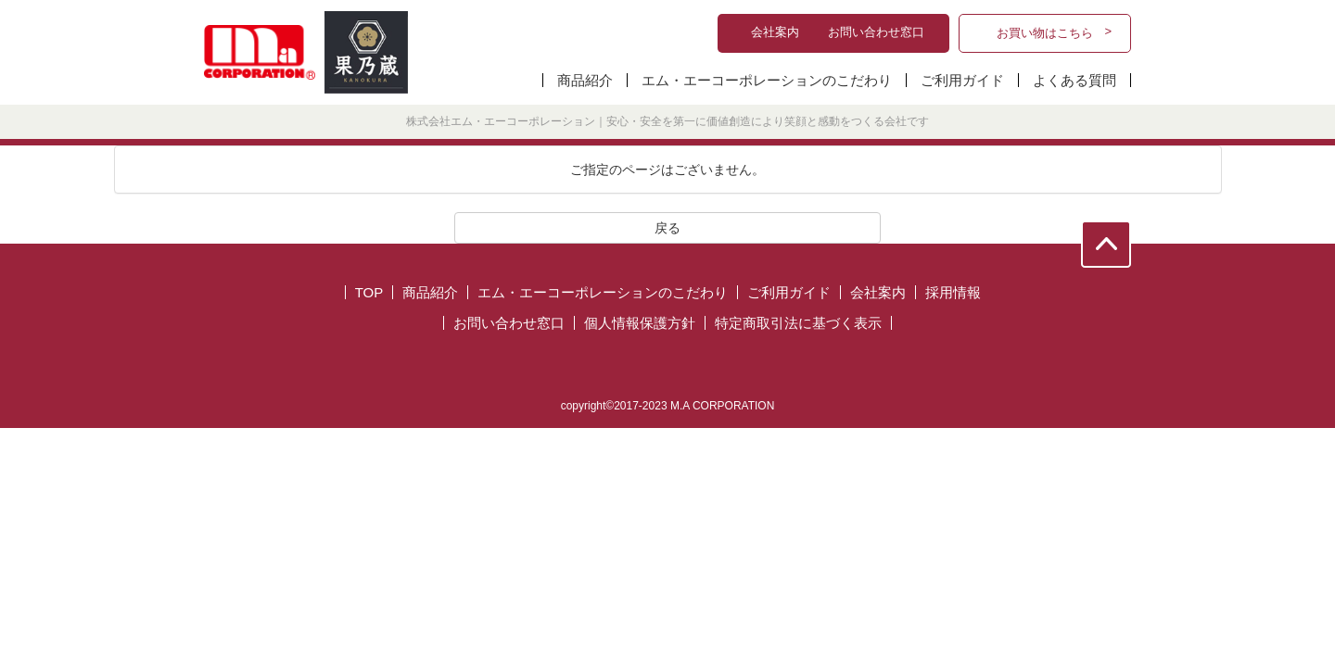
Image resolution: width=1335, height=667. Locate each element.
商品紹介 (585, 80)
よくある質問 (1074, 80)
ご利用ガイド (962, 80)
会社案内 (878, 292)
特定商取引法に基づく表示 (798, 323)
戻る (667, 227)
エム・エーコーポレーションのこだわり (767, 80)
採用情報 (953, 292)
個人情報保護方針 (639, 323)
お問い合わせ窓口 (509, 323)
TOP (369, 292)
